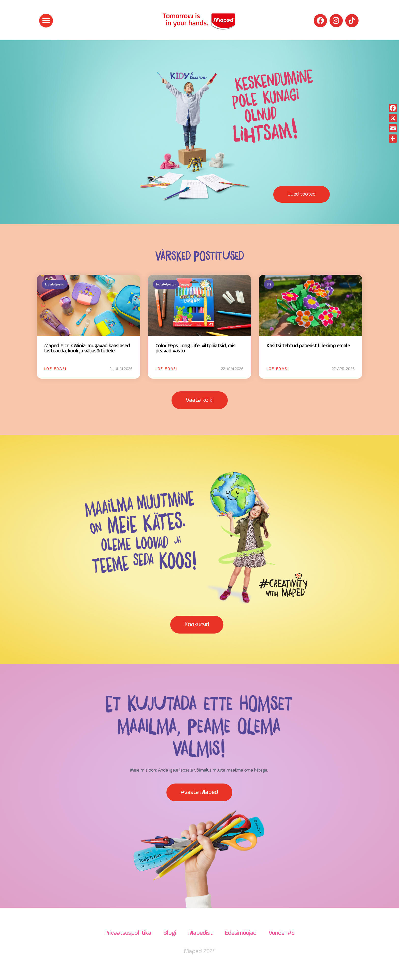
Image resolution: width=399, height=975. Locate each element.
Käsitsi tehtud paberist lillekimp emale (308, 346)
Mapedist (200, 933)
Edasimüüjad (240, 933)
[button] (46, 21)
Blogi (169, 933)
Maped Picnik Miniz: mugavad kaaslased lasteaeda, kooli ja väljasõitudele (87, 349)
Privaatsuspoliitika (127, 933)
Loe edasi (55, 369)
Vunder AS (282, 933)
